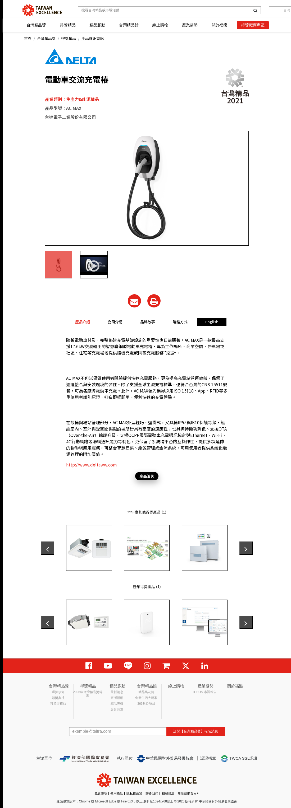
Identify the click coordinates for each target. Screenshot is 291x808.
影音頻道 (117, 709)
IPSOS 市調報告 (205, 692)
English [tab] (212, 321)
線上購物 (160, 25)
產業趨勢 (190, 25)
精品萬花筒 (146, 692)
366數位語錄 (146, 703)
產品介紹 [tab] (82, 321)
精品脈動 (97, 25)
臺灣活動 (117, 697)
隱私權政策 (134, 793)
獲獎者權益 (58, 703)
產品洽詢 (146, 476)
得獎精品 (67, 25)
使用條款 (116, 793)
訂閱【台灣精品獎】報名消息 (195, 731)
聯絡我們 (152, 793)
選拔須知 (58, 692)
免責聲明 (100, 793)
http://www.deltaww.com (91, 464)
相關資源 (168, 793)
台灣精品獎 (36, 25)
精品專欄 (117, 703)
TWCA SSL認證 (238, 759)
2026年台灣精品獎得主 (87, 693)
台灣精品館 (129, 25)
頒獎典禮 (58, 697)
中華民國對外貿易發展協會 (165, 759)
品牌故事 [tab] (147, 321)
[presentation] (47, 548)
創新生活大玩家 (146, 697)
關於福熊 (219, 25)
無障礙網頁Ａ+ (188, 793)
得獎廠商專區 (253, 25)
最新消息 (117, 692)
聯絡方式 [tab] (180, 321)
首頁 (27, 38)
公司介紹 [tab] (115, 321)
